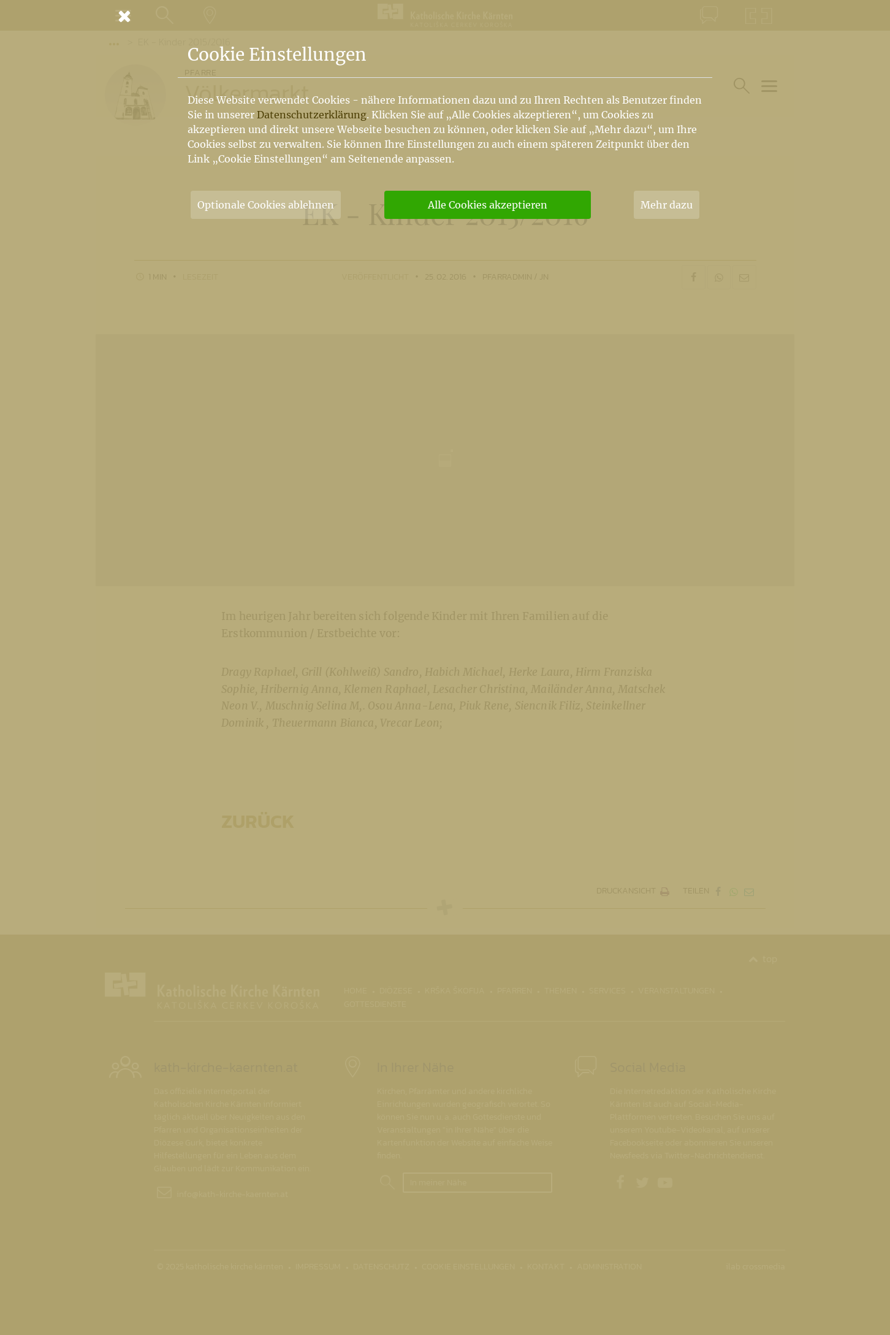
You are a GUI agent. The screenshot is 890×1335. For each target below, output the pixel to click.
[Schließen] (445, 16)
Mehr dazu (667, 205)
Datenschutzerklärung (312, 115)
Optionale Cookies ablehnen (265, 205)
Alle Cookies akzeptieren (487, 205)
